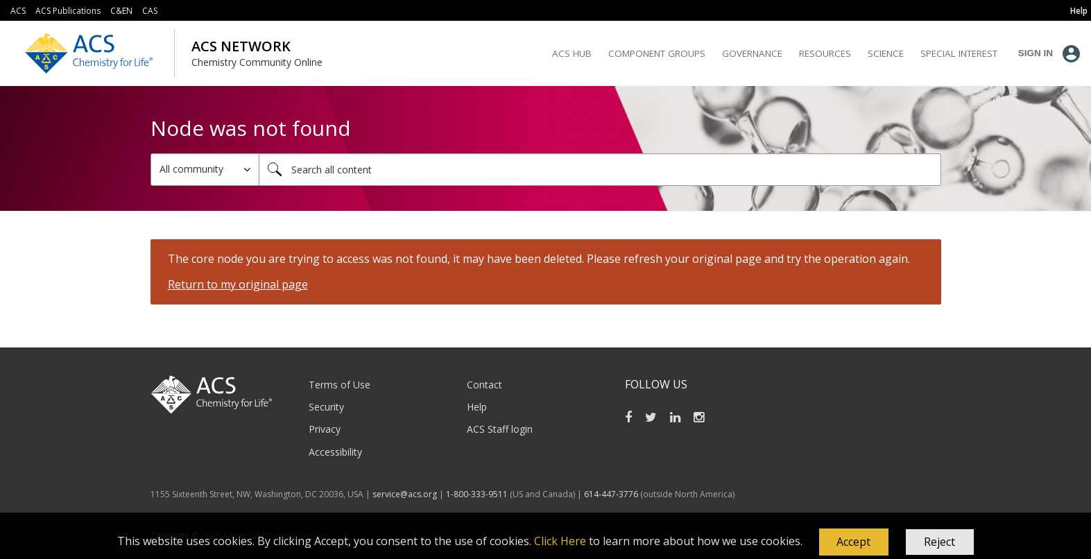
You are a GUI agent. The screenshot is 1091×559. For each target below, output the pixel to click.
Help (477, 406)
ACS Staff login (500, 429)
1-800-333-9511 (477, 494)
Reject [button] (939, 541)
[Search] (600, 169)
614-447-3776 (612, 494)
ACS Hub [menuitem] (572, 53)
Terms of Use (339, 384)
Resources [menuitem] (825, 53)
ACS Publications (68, 11)
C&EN (121, 11)
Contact (484, 384)
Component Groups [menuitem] (656, 53)
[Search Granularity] (205, 169)
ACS (18, 11)
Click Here (560, 541)
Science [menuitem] (886, 53)
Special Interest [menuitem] (958, 53)
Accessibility (335, 451)
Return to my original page (238, 284)
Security (326, 406)
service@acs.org (404, 494)
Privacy (325, 429)
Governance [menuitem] (752, 53)
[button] (853, 542)
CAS (149, 11)
